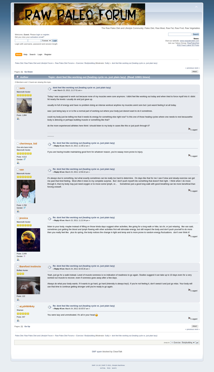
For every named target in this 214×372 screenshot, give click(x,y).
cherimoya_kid (28, 143)
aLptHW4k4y (27, 306)
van (22, 169)
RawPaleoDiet (193, 43)
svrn (22, 88)
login (38, 35)
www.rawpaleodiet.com (189, 41)
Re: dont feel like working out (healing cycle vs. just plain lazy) (84, 143)
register (46, 35)
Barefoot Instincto (30, 266)
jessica (24, 218)
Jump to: (167, 342)
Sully (107, 63)
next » (197, 68)
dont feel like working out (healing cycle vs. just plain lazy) (82, 87)
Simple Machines (118, 365)
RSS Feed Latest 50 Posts (188, 45)
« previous (189, 68)
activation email (36, 37)
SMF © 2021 (106, 365)
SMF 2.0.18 (96, 365)
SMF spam (97, 351)
